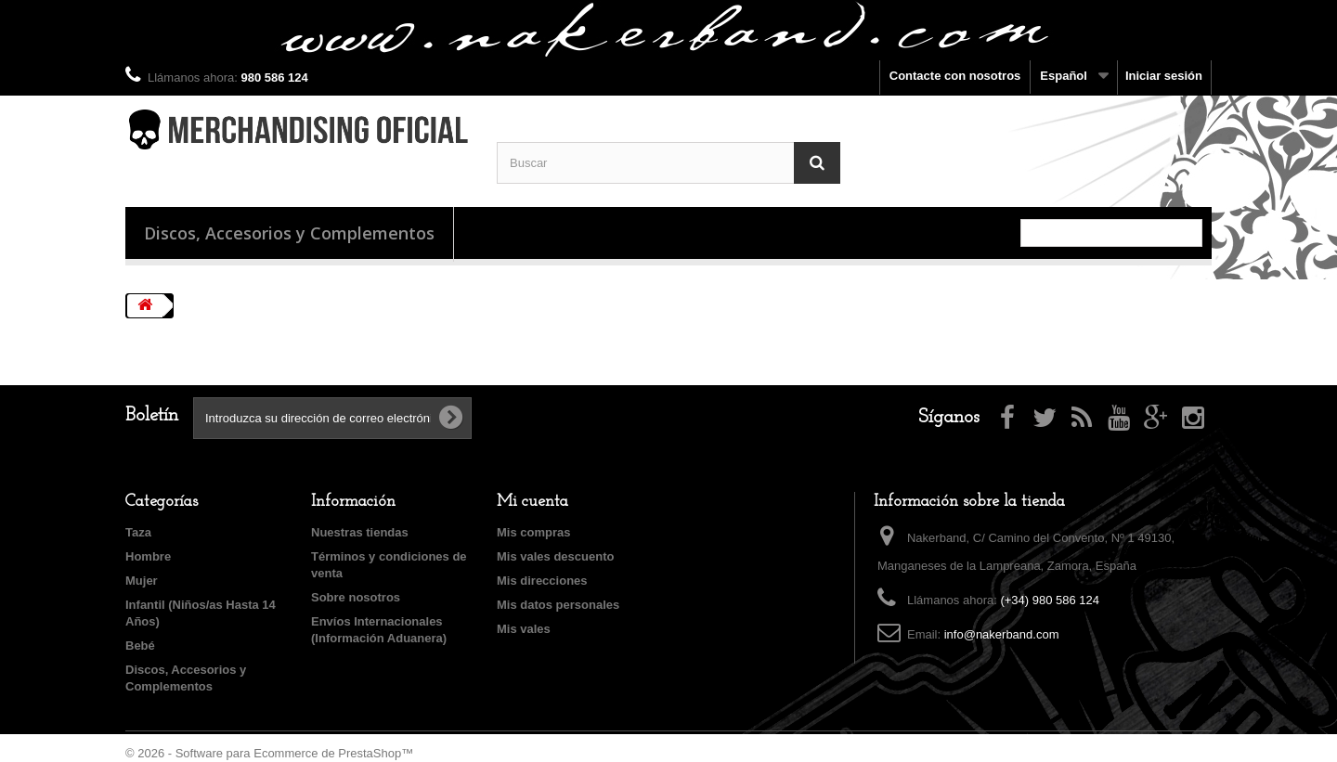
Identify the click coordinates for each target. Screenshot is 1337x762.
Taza (138, 532)
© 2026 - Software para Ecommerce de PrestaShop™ (269, 753)
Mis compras (533, 532)
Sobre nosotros (355, 597)
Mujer (141, 581)
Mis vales (524, 629)
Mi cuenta (532, 501)
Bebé (140, 645)
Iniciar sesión (1163, 76)
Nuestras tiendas (360, 532)
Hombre (148, 556)
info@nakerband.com (1001, 634)
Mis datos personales (558, 605)
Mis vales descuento (555, 556)
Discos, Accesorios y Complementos (289, 233)
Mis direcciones (542, 581)
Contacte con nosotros (955, 76)
